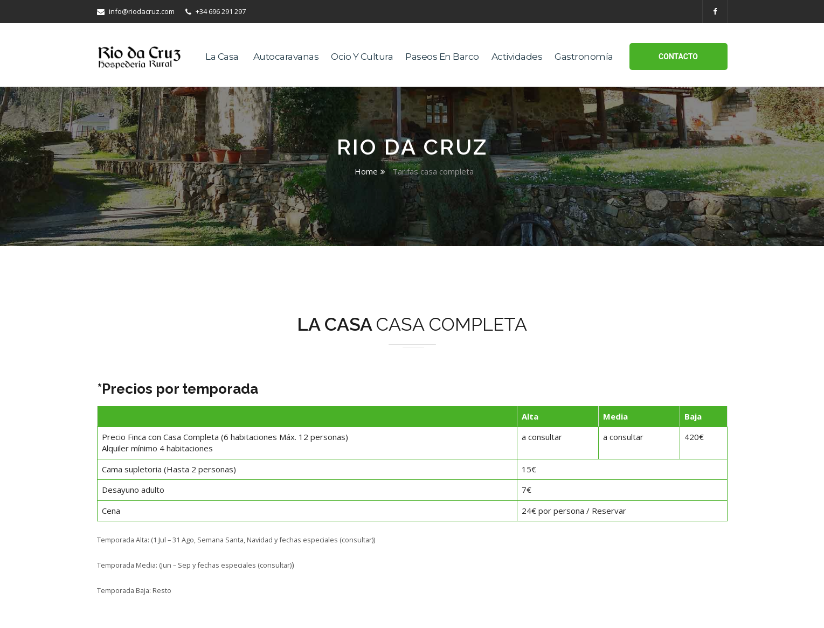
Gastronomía (584, 56)
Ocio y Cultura (362, 56)
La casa (222, 56)
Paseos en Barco (442, 56)
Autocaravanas (286, 56)
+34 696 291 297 (215, 11)
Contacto (678, 56)
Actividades (517, 56)
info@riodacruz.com (136, 11)
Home (366, 171)
